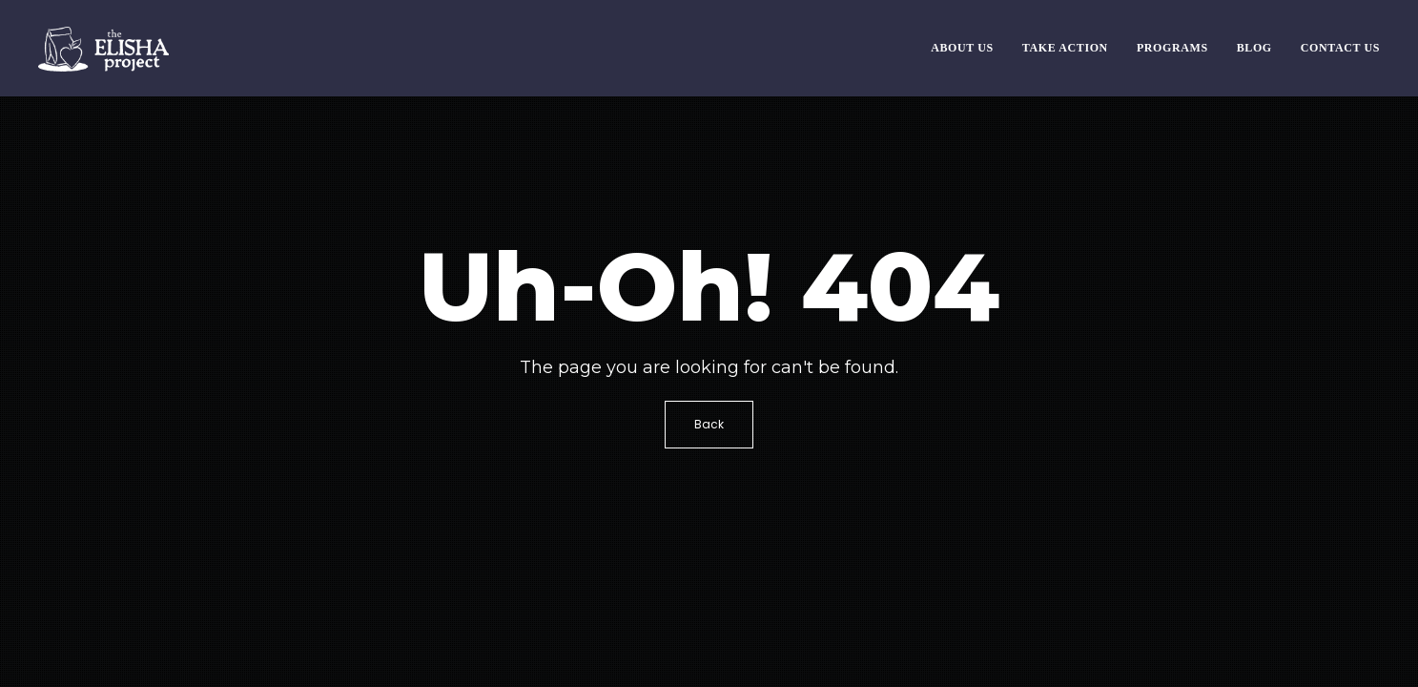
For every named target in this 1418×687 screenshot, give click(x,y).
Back (709, 424)
